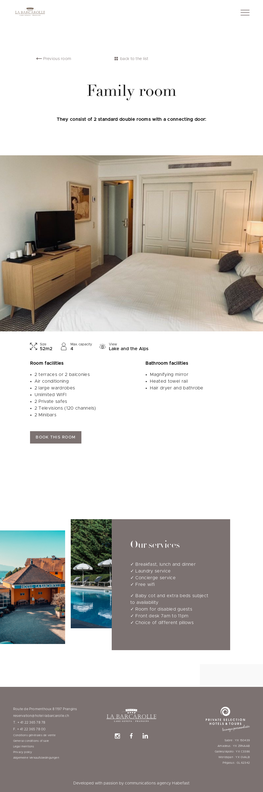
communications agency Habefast (157, 783)
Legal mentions (23, 746)
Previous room (57, 59)
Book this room (56, 437)
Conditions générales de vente (34, 735)
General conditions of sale (31, 741)
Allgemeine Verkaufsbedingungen (36, 757)
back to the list (134, 59)
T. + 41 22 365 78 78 (29, 722)
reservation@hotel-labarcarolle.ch (41, 715)
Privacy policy (22, 752)
